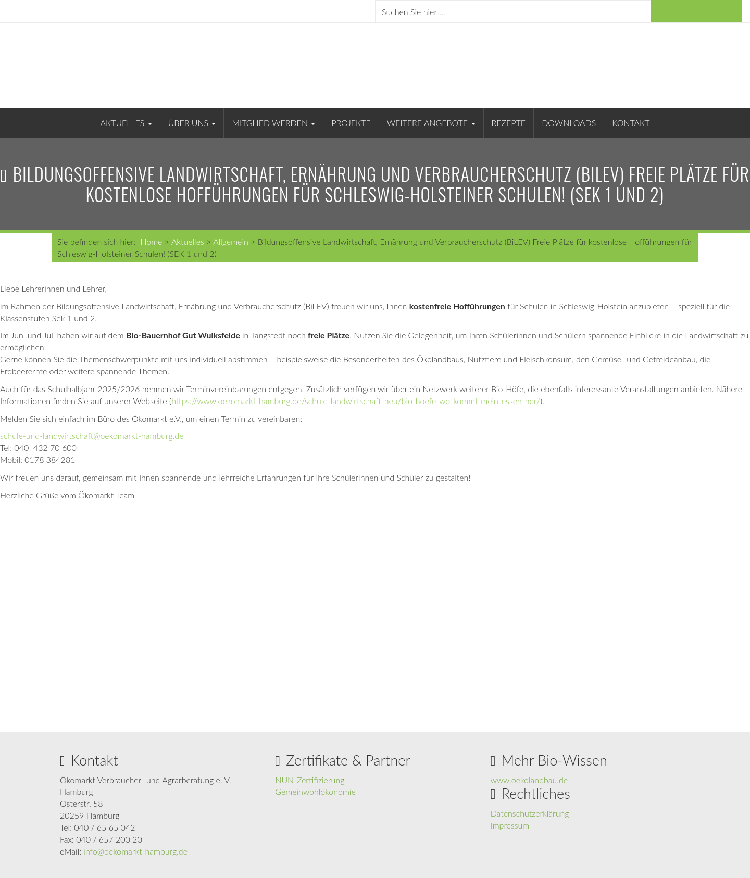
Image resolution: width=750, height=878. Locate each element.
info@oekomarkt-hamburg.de (135, 851)
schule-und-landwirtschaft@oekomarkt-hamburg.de (92, 436)
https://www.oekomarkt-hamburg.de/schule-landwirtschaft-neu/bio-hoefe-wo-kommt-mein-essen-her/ (355, 401)
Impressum (510, 825)
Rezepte (509, 123)
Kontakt (630, 123)
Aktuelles (126, 123)
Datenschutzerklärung (530, 813)
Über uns (192, 123)
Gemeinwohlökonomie (315, 791)
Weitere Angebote (431, 123)
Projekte (350, 123)
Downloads (569, 123)
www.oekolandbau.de (529, 780)
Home (151, 241)
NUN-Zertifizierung (309, 780)
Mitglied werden (273, 123)
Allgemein (230, 241)
